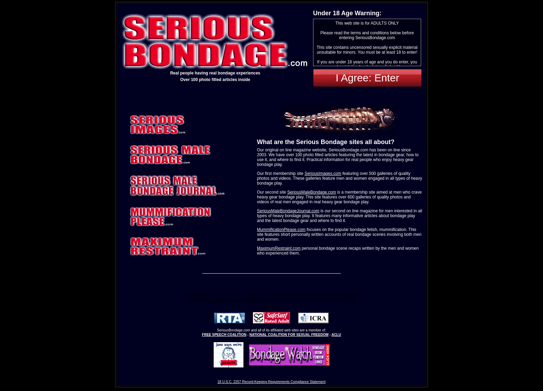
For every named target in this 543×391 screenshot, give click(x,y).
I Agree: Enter (367, 77)
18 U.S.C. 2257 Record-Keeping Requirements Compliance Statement (271, 382)
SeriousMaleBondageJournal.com (288, 210)
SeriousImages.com (322, 173)
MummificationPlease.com (281, 229)
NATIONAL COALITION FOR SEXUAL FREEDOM (288, 335)
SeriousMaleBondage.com (311, 192)
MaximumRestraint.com (279, 248)
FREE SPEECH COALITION (224, 335)
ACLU (336, 335)
